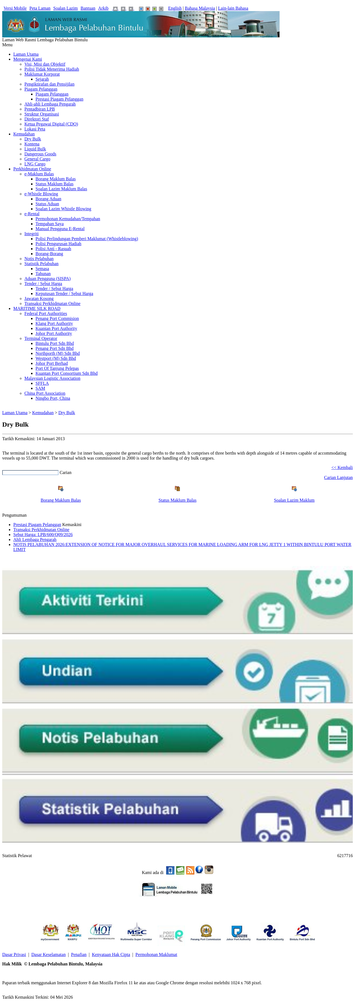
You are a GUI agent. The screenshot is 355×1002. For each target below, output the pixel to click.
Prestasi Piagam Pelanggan (59, 99)
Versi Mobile (15, 8)
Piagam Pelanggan (40, 89)
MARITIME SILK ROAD (36, 308)
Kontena (31, 144)
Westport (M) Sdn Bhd (56, 358)
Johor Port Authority (54, 333)
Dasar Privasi (14, 954)
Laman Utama (26, 54)
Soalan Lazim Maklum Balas (61, 188)
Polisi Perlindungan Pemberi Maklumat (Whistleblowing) (87, 238)
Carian (66, 472)
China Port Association (44, 393)
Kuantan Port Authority (56, 328)
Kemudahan (24, 134)
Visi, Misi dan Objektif (44, 64)
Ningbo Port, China (53, 398)
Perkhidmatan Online (32, 168)
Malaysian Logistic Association (52, 378)
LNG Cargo (34, 164)
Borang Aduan (48, 198)
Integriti (31, 233)
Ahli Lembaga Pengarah (35, 539)
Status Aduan (47, 203)
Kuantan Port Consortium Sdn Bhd (67, 373)
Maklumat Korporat (42, 74)
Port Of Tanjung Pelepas (57, 368)
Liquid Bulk (35, 149)
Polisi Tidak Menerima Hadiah (51, 69)
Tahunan (43, 273)
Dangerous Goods (40, 154)
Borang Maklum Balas (56, 178)
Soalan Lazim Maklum (294, 500)
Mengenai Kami (27, 59)
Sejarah (42, 79)
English (175, 8)
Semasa (42, 268)
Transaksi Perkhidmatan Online (52, 303)
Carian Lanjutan (338, 477)
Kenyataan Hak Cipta (111, 954)
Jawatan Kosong (39, 298)
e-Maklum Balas (39, 173)
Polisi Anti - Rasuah (53, 248)
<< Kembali (342, 467)
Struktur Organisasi (41, 114)
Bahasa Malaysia (200, 8)
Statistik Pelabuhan (41, 263)
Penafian (79, 954)
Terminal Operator (40, 338)
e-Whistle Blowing (41, 193)
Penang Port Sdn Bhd (54, 348)
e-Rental (31, 213)
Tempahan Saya (50, 223)
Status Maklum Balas (54, 183)
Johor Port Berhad (52, 363)
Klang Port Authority (54, 323)
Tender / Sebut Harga (43, 283)
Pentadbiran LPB (39, 109)
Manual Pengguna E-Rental (60, 228)
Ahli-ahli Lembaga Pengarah (50, 104)
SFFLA (42, 383)
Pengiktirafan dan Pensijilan (49, 84)
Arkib (103, 8)
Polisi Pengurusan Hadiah (58, 243)
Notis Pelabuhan (39, 258)
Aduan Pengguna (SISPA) (47, 278)
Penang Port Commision (57, 318)
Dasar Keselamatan (48, 954)
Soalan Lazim (65, 8)
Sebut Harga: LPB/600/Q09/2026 (43, 534)
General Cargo (37, 159)
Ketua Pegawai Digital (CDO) (51, 124)
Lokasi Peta (34, 129)
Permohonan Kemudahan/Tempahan (68, 218)
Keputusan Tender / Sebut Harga (64, 293)
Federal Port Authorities (45, 313)
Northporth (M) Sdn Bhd (58, 353)
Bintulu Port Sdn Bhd (55, 343)
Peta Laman (39, 8)
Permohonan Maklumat (156, 954)
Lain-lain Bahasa (233, 8)
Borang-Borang (49, 253)
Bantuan (88, 8)
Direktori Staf (36, 119)
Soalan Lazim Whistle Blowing (63, 208)
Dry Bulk (32, 139)
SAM (40, 388)
